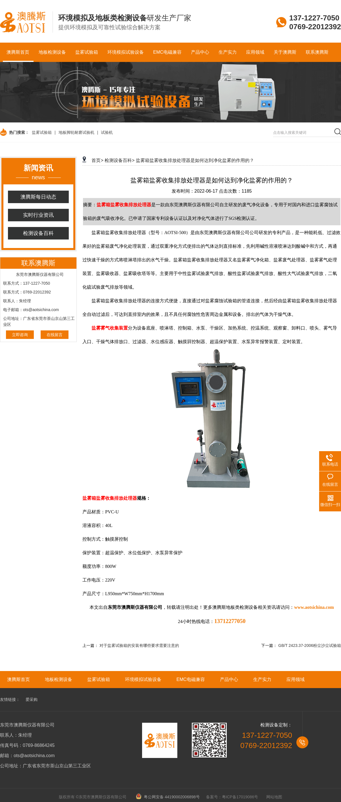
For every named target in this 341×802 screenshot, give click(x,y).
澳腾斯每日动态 (38, 197)
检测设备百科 (38, 233)
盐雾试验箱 (42, 132)
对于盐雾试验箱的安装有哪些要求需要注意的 (139, 645)
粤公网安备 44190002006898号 (170, 797)
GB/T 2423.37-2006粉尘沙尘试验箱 (309, 645)
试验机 (107, 132)
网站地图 (274, 797)
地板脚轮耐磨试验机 (76, 132)
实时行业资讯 (38, 215)
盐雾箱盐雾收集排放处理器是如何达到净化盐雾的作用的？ (195, 160)
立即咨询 (20, 334)
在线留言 (55, 334)
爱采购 (32, 699)
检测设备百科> (119, 160)
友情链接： (10, 699)
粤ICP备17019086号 (240, 797)
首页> (97, 160)
